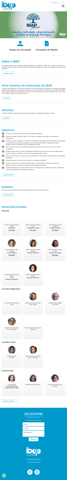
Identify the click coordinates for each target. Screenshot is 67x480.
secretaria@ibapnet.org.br (33, 459)
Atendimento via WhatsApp (33, 417)
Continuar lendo (8, 73)
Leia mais (6, 98)
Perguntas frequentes (33, 462)
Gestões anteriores (9, 401)
